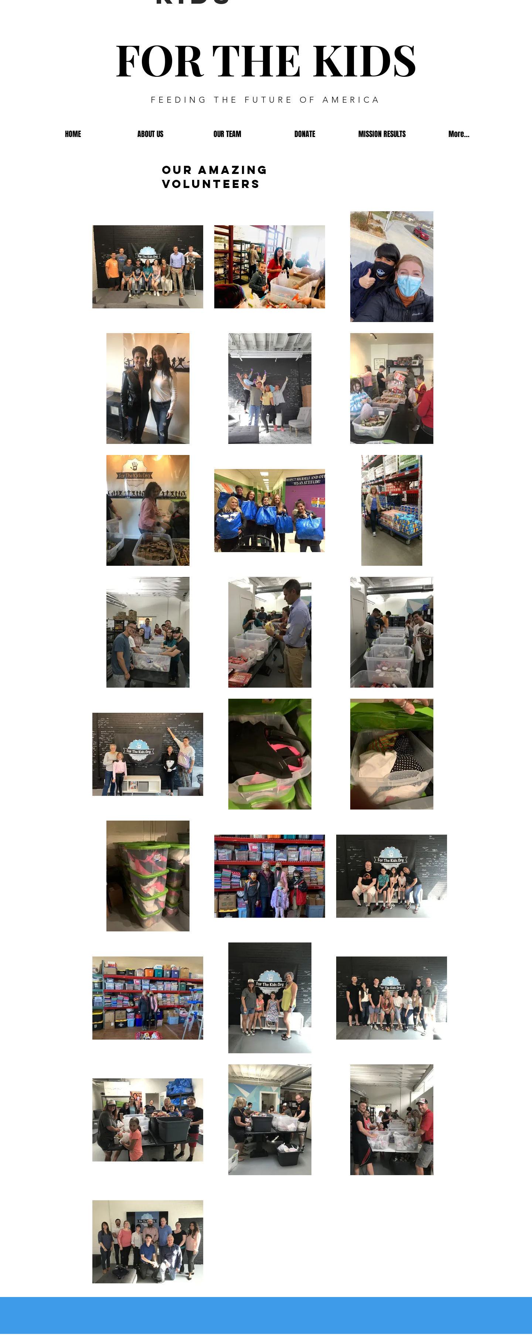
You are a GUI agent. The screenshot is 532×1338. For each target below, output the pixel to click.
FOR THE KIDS (266, 58)
